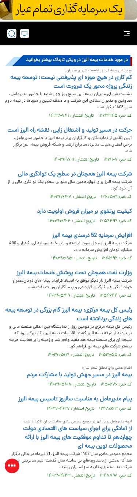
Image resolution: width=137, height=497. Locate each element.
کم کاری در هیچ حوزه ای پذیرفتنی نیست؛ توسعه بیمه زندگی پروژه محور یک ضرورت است (71, 82)
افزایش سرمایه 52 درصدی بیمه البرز (92, 235)
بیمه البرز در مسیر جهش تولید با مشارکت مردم (79, 375)
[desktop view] (24, 33)
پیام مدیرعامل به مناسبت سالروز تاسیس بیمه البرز (75, 399)
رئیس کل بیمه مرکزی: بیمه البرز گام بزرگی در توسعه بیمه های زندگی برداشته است (68, 315)
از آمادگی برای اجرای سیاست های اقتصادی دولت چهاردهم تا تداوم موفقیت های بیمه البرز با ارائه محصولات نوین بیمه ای (77, 438)
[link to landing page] (70, 33)
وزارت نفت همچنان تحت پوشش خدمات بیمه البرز (74, 273)
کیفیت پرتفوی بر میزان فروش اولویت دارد (84, 211)
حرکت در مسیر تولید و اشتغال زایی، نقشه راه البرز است (69, 130)
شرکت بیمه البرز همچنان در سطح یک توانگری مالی (75, 174)
